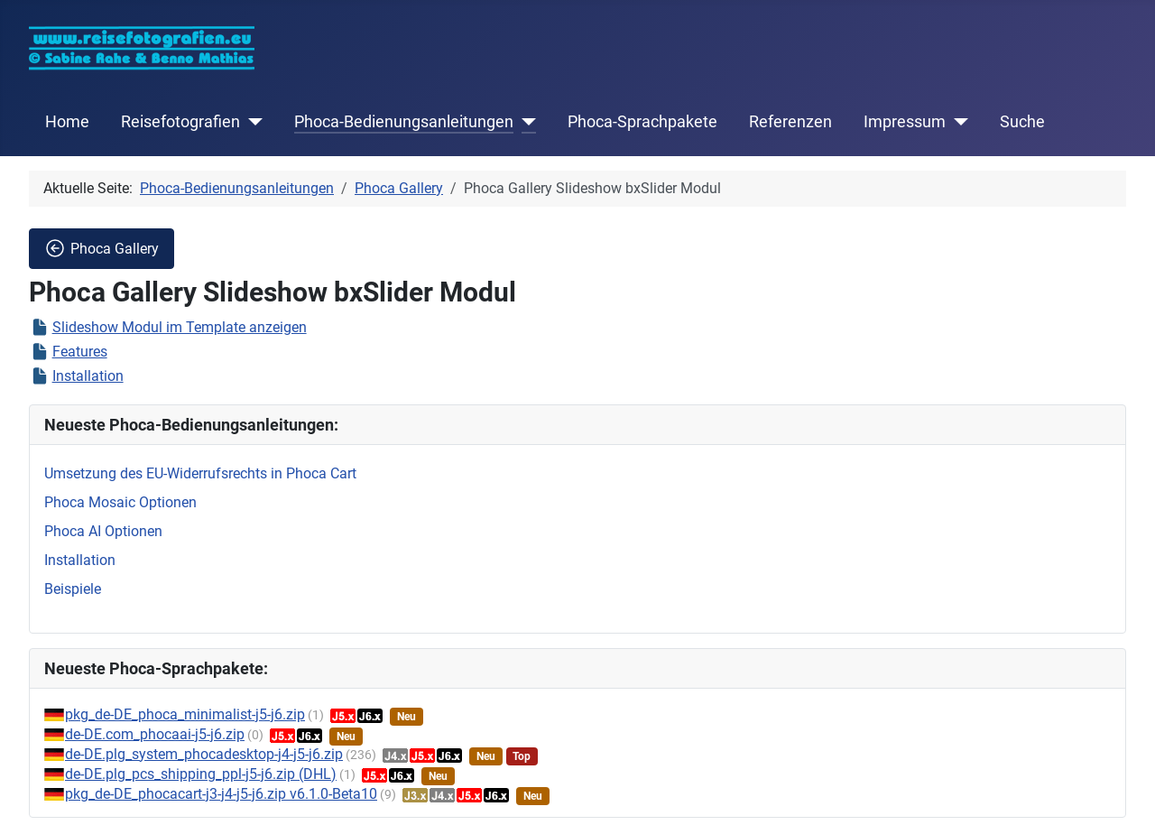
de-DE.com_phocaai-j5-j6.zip (155, 734)
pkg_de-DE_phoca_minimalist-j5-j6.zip (185, 714)
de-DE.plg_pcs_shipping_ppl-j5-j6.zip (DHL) (201, 774)
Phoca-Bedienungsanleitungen (403, 122)
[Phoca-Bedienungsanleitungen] (524, 122)
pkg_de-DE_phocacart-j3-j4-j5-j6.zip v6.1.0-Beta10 (221, 793)
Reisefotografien (180, 122)
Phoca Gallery (101, 248)
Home (67, 122)
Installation (88, 376)
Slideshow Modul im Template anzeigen (179, 327)
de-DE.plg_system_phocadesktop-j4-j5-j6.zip (204, 754)
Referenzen (790, 122)
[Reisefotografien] (251, 122)
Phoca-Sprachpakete (642, 122)
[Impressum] (957, 122)
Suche (1022, 122)
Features (79, 351)
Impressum (905, 122)
